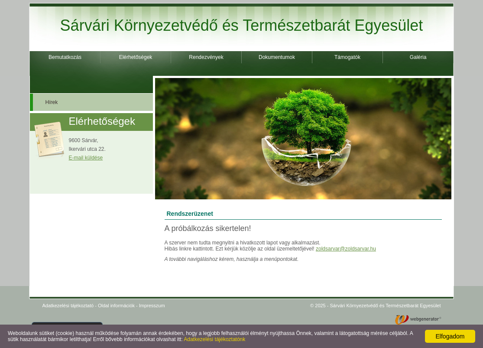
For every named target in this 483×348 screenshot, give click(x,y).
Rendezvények (206, 57)
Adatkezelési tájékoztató (68, 305)
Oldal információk (116, 305)
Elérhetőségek (135, 57)
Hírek (51, 102)
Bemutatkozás (65, 57)
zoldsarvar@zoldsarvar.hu (346, 249)
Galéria (418, 57)
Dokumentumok (277, 57)
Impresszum (152, 305)
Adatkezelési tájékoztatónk (214, 339)
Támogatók (347, 57)
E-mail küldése (86, 158)
